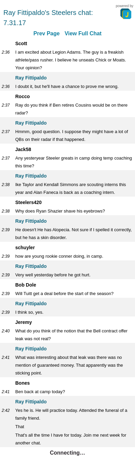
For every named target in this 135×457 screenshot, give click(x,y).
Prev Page (47, 33)
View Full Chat (82, 33)
